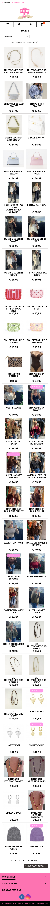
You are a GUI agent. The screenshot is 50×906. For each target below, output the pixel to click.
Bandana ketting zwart (13, 780)
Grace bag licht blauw (13, 172)
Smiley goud (36, 745)
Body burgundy (37, 576)
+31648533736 (17, 2)
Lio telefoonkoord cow (13, 714)
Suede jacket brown (13, 476)
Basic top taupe (13, 542)
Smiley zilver (13, 812)
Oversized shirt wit (36, 240)
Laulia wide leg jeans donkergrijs (13, 207)
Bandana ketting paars (36, 780)
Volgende (33, 860)
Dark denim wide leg (14, 611)
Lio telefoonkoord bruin (37, 646)
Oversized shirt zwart (13, 240)
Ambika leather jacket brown (36, 476)
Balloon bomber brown (36, 544)
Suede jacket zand (13, 442)
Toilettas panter (14, 375)
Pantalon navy (36, 205)
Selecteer (16, 36)
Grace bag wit (37, 137)
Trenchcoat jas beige (36, 274)
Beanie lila (36, 846)
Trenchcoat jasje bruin (37, 510)
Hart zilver (14, 745)
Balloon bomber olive (13, 645)
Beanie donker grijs (13, 847)
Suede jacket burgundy (37, 442)
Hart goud (36, 711)
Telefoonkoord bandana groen (13, 71)
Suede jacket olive (37, 611)
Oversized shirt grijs (13, 274)
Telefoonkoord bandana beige (37, 71)
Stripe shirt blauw (36, 105)
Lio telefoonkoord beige (37, 680)
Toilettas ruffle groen (13, 341)
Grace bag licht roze (37, 172)
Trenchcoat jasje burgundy (14, 510)
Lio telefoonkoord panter (13, 680)
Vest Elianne (13, 407)
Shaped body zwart (37, 409)
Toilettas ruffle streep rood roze (13, 309)
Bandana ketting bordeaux (37, 815)
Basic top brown (14, 577)
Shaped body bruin (37, 375)
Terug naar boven (36, 866)
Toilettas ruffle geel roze (37, 341)
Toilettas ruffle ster (37, 307)
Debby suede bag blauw (14, 105)
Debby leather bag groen (13, 139)
